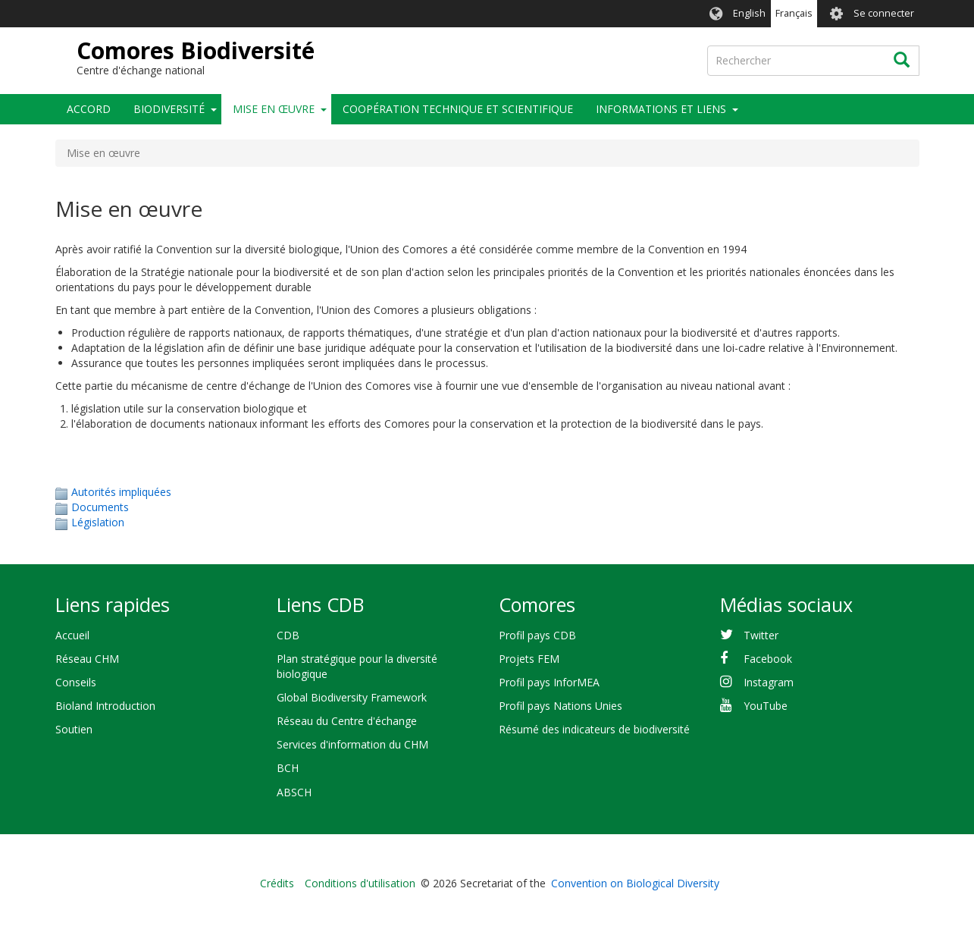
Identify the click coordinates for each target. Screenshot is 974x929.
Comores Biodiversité (196, 50)
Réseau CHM (87, 658)
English (749, 13)
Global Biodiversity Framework (352, 697)
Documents (100, 507)
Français (794, 13)
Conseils (75, 682)
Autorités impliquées (121, 492)
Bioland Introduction (105, 705)
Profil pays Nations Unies (560, 705)
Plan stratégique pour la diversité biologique (357, 666)
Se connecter (883, 13)
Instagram (769, 682)
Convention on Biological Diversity (635, 883)
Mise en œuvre (274, 109)
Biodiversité (169, 109)
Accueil (72, 635)
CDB (288, 635)
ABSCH (294, 792)
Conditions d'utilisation (360, 883)
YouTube (766, 705)
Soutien (73, 729)
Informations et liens (661, 109)
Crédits (277, 883)
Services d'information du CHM (352, 744)
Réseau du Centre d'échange (347, 721)
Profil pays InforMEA (549, 682)
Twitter (761, 635)
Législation (97, 522)
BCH (288, 768)
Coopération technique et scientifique (458, 109)
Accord (89, 109)
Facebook (768, 658)
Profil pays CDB (537, 635)
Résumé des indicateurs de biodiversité (594, 729)
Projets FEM (529, 658)
